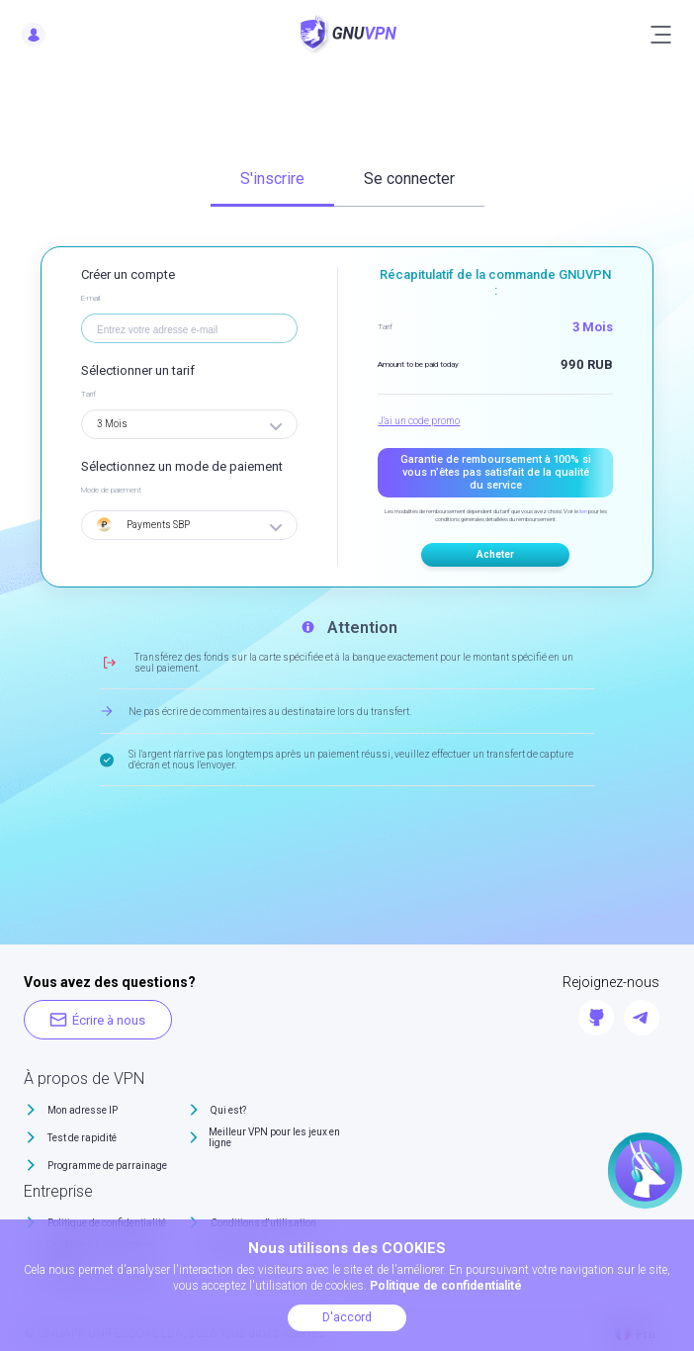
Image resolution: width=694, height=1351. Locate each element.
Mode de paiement (111, 490)
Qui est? (228, 1110)
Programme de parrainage (107, 1165)
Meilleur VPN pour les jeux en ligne (274, 1137)
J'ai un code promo (419, 420)
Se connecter (409, 178)
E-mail (90, 298)
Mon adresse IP (82, 1110)
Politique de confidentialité (446, 1286)
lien (583, 510)
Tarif (88, 394)
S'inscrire (272, 178)
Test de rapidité (82, 1137)
